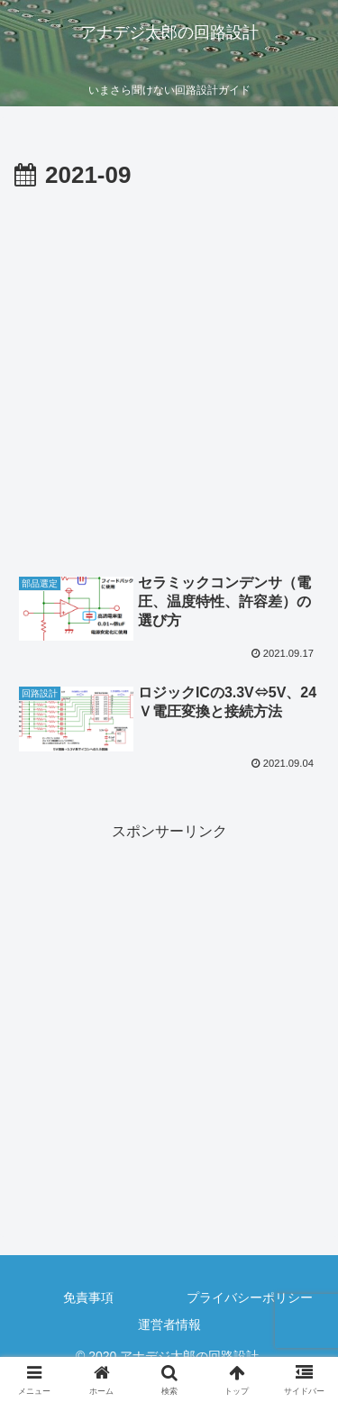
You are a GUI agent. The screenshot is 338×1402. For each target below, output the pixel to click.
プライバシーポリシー (250, 1297)
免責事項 (88, 1297)
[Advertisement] (169, 374)
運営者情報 (169, 1324)
